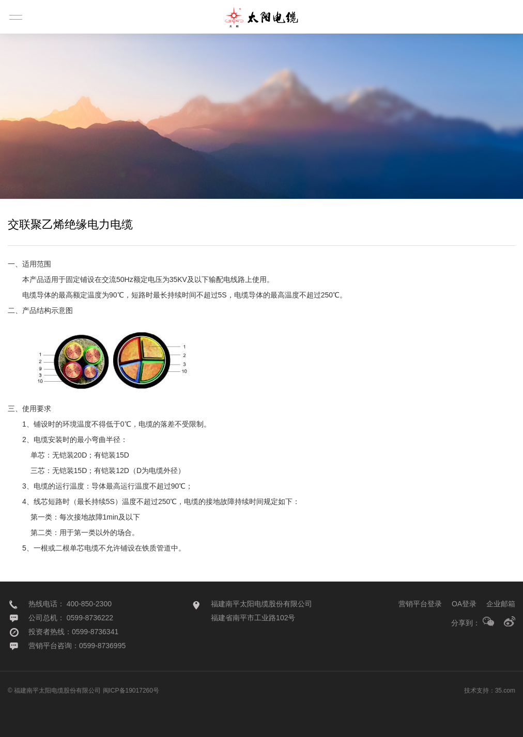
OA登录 (464, 604)
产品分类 (43, 187)
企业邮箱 (500, 604)
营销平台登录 (420, 604)
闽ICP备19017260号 (131, 690)
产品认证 (119, 187)
